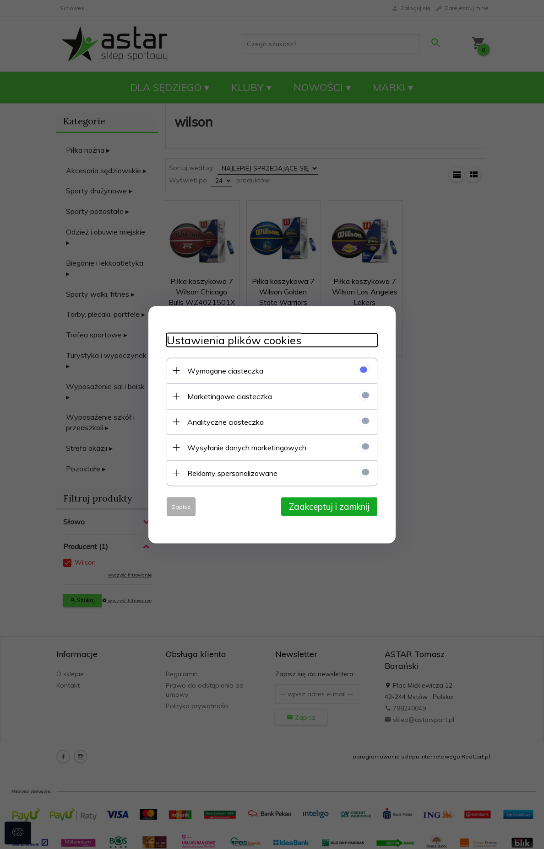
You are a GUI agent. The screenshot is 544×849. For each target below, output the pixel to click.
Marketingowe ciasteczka (229, 395)
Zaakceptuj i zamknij (329, 506)
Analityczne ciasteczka (225, 421)
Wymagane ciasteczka (225, 370)
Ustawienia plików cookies (234, 340)
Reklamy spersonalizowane (232, 472)
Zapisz (181, 506)
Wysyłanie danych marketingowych (246, 447)
